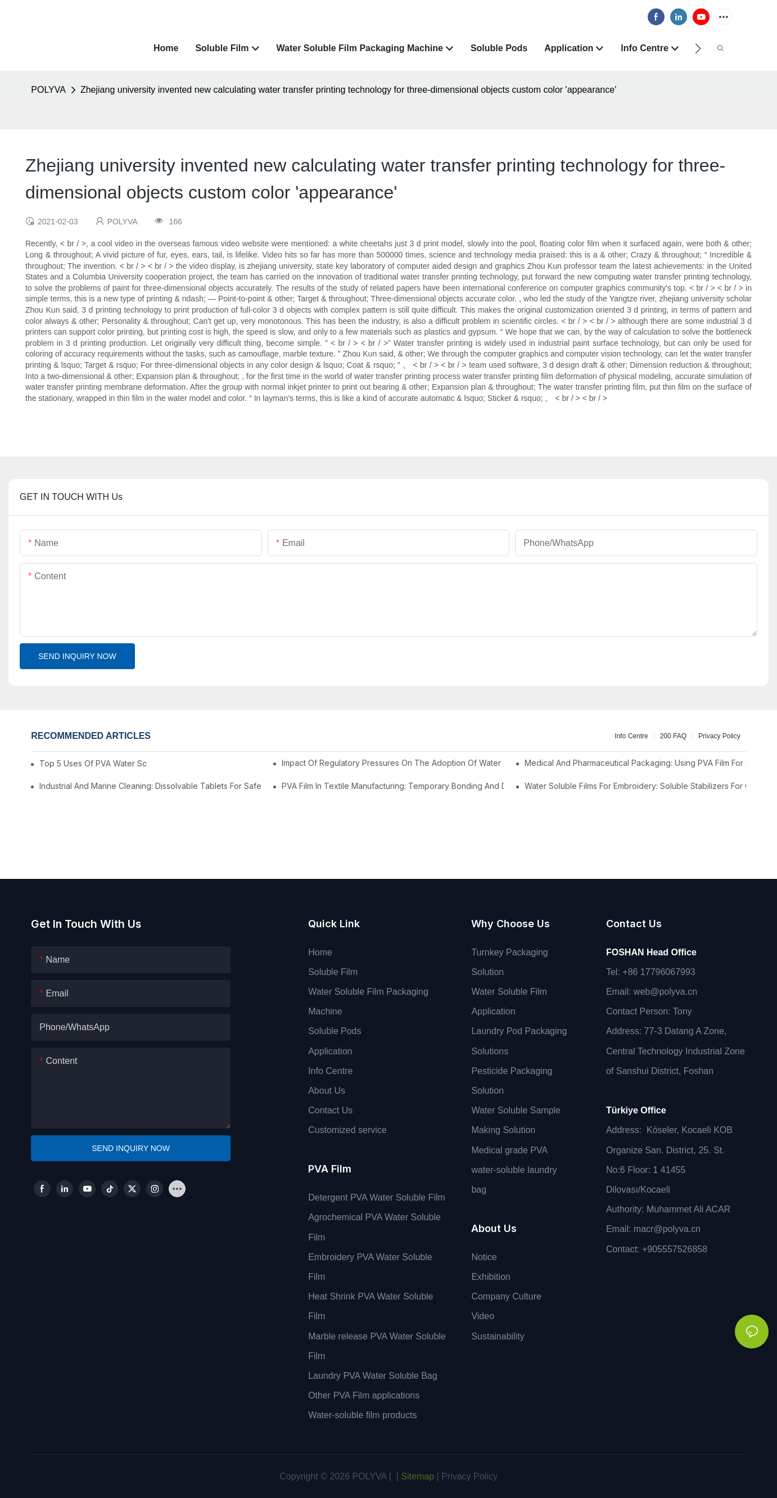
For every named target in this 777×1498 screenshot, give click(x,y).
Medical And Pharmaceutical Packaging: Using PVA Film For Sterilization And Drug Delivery (635, 763)
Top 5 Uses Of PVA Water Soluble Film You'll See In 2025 (92, 763)
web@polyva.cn (665, 991)
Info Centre (631, 736)
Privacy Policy (719, 736)
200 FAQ (673, 736)
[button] (698, 48)
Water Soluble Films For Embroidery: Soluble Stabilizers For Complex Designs (635, 786)
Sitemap (416, 1476)
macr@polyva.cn (668, 1229)
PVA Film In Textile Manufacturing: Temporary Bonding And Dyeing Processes (392, 786)
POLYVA (48, 89)
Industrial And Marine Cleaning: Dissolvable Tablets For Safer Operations (150, 786)
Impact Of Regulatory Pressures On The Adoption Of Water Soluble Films (392, 763)
